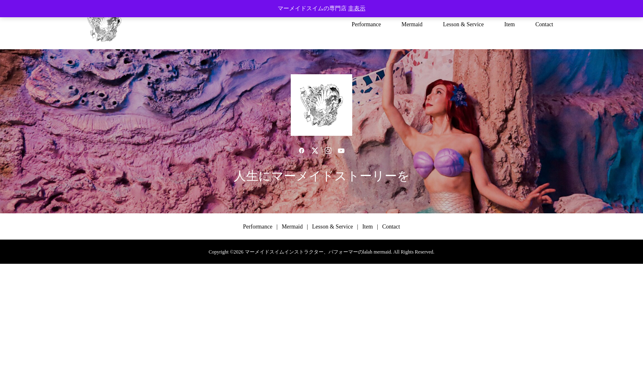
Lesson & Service (463, 24)
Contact (544, 24)
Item (509, 24)
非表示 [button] (356, 8)
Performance (366, 24)
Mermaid (411, 24)
